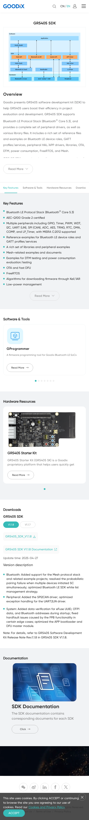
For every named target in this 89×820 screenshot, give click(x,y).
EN (68, 6)
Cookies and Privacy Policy (46, 807)
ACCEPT (14, 813)
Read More (19, 368)
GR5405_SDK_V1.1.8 (20, 536)
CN (62, 6)
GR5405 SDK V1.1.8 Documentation (31, 549)
